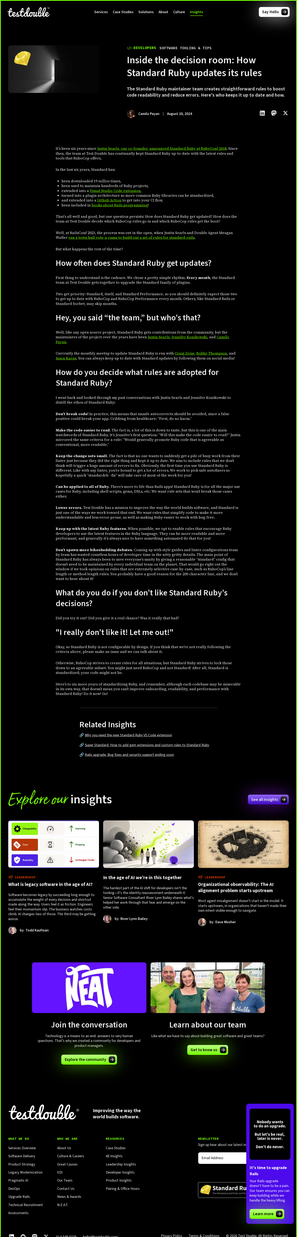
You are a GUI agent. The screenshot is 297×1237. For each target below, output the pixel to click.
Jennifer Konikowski (189, 337)
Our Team (64, 1180)
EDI (59, 1172)
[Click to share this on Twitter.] (285, 113)
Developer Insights (120, 1172)
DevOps (14, 1188)
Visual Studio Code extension (115, 190)
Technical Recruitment (25, 1205)
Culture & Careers (70, 1156)
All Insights (114, 1156)
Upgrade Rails (19, 1196)
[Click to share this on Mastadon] (274, 113)
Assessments (18, 1213)
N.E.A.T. (62, 1205)
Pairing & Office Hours (123, 1188)
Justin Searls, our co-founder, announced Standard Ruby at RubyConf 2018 (161, 148)
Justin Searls (159, 337)
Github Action (109, 200)
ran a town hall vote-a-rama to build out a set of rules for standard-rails (131, 237)
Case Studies (123, 12)
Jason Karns (66, 358)
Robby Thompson (211, 353)
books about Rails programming (120, 205)
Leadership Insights (121, 1164)
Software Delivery (21, 1156)
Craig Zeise (184, 353)
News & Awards (69, 1196)
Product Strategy (21, 1164)
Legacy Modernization (25, 1172)
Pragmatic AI (18, 1180)
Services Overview (22, 1148)
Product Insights (119, 1180)
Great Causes (67, 1164)
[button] (101, 12)
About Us (64, 1148)
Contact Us (65, 1188)
